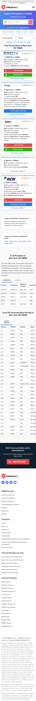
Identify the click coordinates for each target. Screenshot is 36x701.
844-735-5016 (19, 462)
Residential (7, 280)
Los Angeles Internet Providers (11, 557)
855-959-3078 (18, 145)
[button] (27, 54)
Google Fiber (5, 620)
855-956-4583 (18, 70)
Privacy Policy (6, 533)
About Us (4, 526)
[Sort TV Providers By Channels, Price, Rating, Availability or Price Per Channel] (26, 38)
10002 (11, 32)
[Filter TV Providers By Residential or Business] (9, 38)
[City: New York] (22, 42)
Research (4, 508)
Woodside (22, 221)
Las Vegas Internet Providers (10, 566)
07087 (11, 243)
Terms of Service (6, 548)
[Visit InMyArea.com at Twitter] (7, 482)
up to (15, 64)
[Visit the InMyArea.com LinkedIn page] (11, 482)
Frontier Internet (6, 598)
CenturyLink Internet (8, 591)
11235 (6, 241)
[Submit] (30, 22)
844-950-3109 (18, 200)
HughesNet (5, 610)
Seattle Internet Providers (9, 573)
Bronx (13, 223)
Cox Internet (5, 595)
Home (3, 523)
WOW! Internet (6, 623)
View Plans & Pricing (18, 111)
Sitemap (4, 514)
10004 (25, 32)
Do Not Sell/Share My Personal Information (15, 539)
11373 (20, 241)
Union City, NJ (17, 225)
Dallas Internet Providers (9, 563)
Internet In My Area (7, 495)
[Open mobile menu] (33, 7)
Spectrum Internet (7, 588)
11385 (11, 241)
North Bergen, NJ (21, 223)
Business (18, 280)
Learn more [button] (22, 2)
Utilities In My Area (7, 501)
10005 (32, 32)
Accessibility (5, 536)
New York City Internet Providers (12, 560)
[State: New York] (16, 42)
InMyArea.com (11, 638)
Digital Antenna (7, 321)
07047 (29, 241)
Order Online (18, 75)
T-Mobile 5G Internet (8, 604)
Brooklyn (7, 221)
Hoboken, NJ (8, 225)
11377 (15, 241)
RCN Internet (5, 613)
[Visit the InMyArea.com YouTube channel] (15, 482)
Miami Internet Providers (9, 570)
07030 (6, 243)
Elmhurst (7, 223)
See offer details (21, 106)
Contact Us (5, 530)
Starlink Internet (6, 626)
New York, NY (24, 27)
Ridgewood (14, 221)
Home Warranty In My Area (10, 504)
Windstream (5, 617)
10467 (24, 241)
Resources (4, 511)
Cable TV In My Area (8, 498)
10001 (4, 32)
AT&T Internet (6, 582)
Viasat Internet (6, 601)
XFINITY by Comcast (8, 607)
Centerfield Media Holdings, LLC (19, 640)
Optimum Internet (7, 585)
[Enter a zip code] (18, 22)
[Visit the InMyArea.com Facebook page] (3, 482)
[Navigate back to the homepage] (10, 7)
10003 (18, 32)
